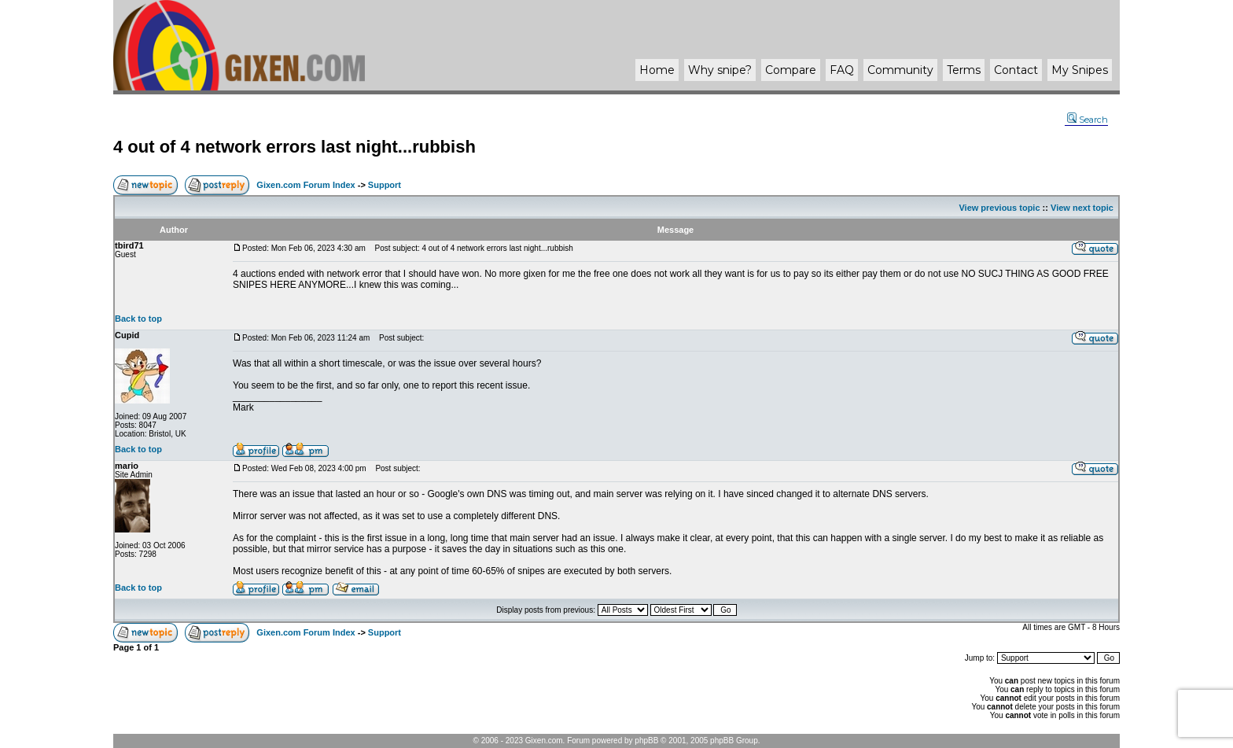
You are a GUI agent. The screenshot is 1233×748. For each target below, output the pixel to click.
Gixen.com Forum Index (305, 185)
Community (900, 70)
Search (1087, 119)
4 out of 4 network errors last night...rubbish (294, 147)
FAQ (842, 70)
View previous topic (999, 207)
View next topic (1082, 207)
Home (657, 70)
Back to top (138, 318)
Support (384, 185)
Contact (1016, 70)
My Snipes (1079, 70)
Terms (964, 70)
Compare (790, 70)
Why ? (720, 70)
